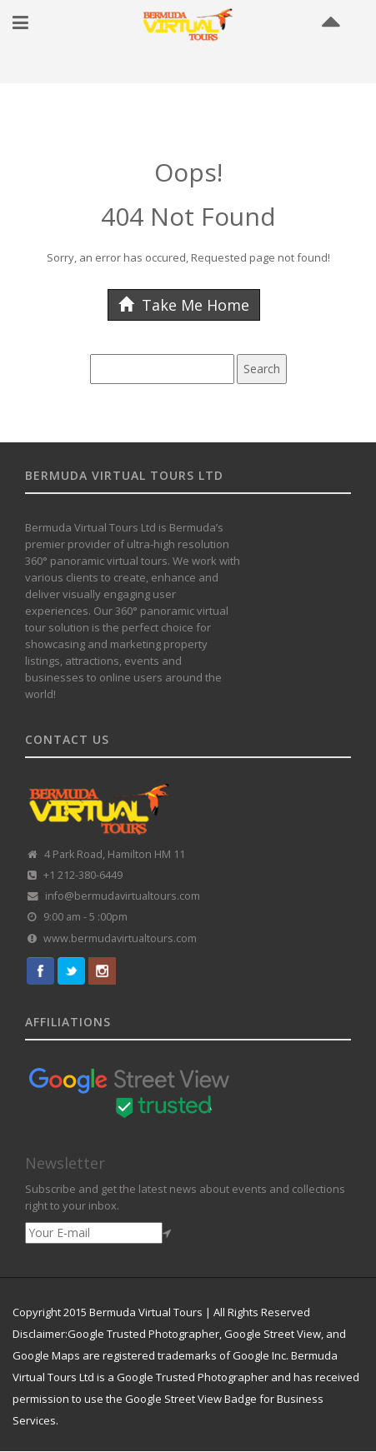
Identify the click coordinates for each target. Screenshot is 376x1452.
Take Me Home (183, 305)
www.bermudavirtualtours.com (120, 938)
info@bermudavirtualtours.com (122, 896)
